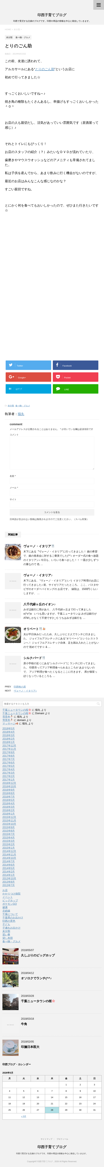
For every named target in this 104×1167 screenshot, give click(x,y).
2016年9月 (8, 789)
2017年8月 (8, 755)
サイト (13, 499)
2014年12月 (9, 851)
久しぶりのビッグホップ (38, 955)
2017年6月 (8, 762)
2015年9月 (8, 827)
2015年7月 (8, 834)
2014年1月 (8, 875)
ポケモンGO (9, 904)
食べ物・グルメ (22, 405)
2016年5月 (8, 800)
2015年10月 (9, 824)
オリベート (34, 629)
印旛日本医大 (30, 1047)
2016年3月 (8, 807)
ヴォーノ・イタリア (38, 546)
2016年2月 (8, 810)
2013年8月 (8, 881)
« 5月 (23, 1116)
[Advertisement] (32, 268)
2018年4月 (8, 732)
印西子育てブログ (52, 15)
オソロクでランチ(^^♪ (36, 978)
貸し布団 (7, 938)
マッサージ (10, 723)
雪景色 (7, 716)
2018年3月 (8, 735)
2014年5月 (8, 868)
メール (14, 487)
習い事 (6, 934)
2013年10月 (9, 878)
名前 (13, 476)
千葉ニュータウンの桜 (16, 710)
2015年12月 (9, 817)
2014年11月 (9, 854)
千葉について (10, 914)
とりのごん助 (44, 69)
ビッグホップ (10, 900)
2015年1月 (8, 847)
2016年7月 (8, 796)
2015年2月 (8, 844)
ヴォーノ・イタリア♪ (38, 575)
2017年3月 (8, 772)
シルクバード (34, 658)
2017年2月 (8, 776)
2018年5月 (8, 728)
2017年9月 (8, 752)
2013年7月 (8, 885)
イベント (7, 897)
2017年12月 (9, 745)
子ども (6, 924)
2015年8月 (8, 830)
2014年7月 (8, 861)
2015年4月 (8, 837)
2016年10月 (9, 786)
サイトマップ (46, 1139)
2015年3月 (8, 841)
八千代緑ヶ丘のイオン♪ (39, 604)
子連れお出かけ (11, 927)
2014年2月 (8, 871)
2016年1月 (8, 813)
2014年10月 (9, 858)
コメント (14, 434)
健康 (5, 907)
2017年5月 (8, 766)
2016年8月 (8, 793)
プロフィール (62, 1139)
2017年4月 (8, 769)
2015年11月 (9, 820)
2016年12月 (9, 783)
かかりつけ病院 (11, 893)
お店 (5, 890)
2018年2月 (8, 738)
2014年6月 (8, 864)
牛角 (24, 1024)
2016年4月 (8, 803)
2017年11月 (9, 749)
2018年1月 (8, 742)
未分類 (11, 405)
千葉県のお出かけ (12, 917)
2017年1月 (8, 779)
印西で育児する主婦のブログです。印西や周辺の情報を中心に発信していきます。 (52, 1153)
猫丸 (21, 414)
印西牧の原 (20, 686)
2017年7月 (8, 759)
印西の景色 (8, 921)
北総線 (6, 910)
